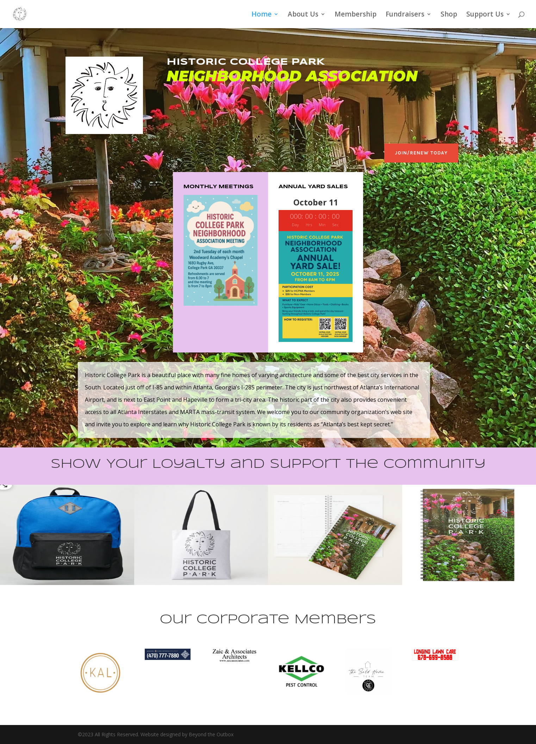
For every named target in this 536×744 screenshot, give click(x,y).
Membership (355, 15)
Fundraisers (405, 15)
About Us (303, 15)
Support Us (485, 15)
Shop (449, 15)
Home (261, 15)
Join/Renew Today (421, 153)
